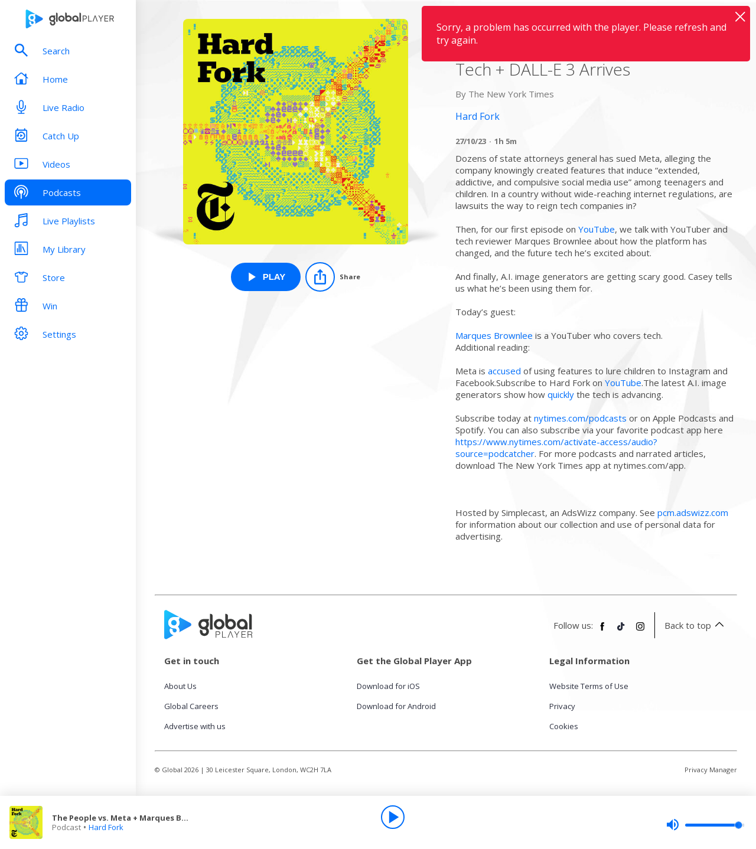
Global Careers (191, 706)
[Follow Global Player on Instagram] (640, 631)
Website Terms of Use (588, 686)
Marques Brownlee (494, 335)
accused (504, 371)
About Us (180, 686)
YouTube (596, 229)
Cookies (563, 726)
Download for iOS (388, 686)
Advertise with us (195, 726)
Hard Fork (106, 827)
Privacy (562, 706)
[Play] (393, 817)
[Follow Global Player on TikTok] (621, 631)
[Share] (332, 277)
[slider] (705, 824)
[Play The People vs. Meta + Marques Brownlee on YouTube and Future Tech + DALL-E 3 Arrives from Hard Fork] (266, 277)
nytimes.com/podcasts (580, 418)
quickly (561, 394)
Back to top (696, 625)
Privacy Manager (711, 769)
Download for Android (396, 706)
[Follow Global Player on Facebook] (602, 631)
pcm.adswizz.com (692, 512)
